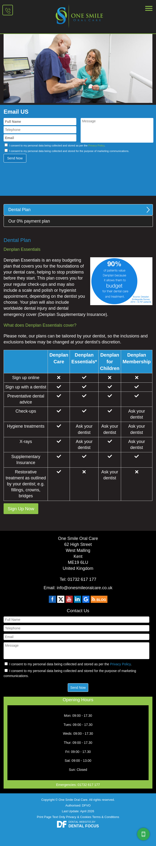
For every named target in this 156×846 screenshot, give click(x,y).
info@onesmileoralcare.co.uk (84, 587)
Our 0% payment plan (29, 221)
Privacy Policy (96, 145)
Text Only (58, 817)
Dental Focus (83, 826)
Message (117, 130)
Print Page (44, 817)
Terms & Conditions (105, 817)
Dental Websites (79, 822)
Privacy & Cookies (78, 817)
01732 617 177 (8, 10)
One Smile (78, 15)
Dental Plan (19, 209)
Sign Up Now (21, 508)
